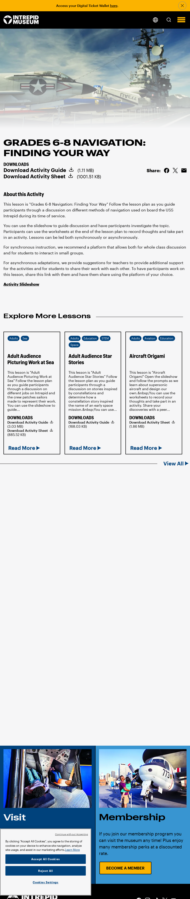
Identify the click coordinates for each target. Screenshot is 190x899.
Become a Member (125, 868)
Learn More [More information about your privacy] (72, 850)
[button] (168, 20)
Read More (21, 448)
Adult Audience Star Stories (90, 359)
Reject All (45, 871)
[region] (45, 862)
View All (173, 463)
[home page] (21, 20)
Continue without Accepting (71, 834)
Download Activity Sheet (34, 176)
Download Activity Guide (34, 170)
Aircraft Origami (147, 356)
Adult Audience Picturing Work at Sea (30, 359)
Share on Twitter (175, 170)
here (113, 5)
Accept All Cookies (45, 859)
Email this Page (184, 170)
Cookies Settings (45, 882)
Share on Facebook (166, 170)
